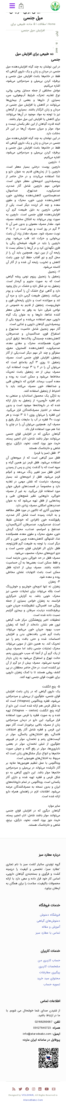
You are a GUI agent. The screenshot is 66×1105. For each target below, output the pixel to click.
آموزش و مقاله (51, 927)
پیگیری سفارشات (49, 972)
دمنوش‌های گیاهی (48, 921)
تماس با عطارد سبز (48, 933)
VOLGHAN (28, 1095)
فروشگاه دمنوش (50, 915)
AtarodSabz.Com (33, 1100)
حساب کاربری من (49, 960)
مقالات (42, 24)
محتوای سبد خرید (48, 978)
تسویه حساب (51, 984)
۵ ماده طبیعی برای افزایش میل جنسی (37, 57)
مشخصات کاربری (49, 966)
